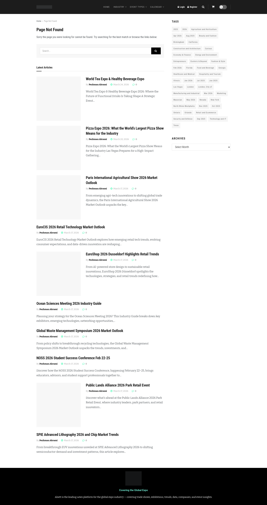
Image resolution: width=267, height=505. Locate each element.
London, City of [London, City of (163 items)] (205, 87)
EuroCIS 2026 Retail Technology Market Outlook (70, 227)
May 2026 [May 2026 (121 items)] (191, 100)
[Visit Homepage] (44, 7)
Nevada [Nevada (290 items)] (203, 100)
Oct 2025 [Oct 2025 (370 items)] (216, 106)
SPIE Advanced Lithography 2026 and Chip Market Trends (77, 434)
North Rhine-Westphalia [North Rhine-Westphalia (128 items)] (184, 106)
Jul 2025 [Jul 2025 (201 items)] (201, 81)
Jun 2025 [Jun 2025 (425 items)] (213, 81)
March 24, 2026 (120, 84)
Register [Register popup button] (192, 7)
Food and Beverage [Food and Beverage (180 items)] (205, 68)
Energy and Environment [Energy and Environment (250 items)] (206, 55)
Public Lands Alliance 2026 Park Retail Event (118, 385)
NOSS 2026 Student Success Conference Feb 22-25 (73, 358)
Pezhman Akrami (98, 84)
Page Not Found (50, 21)
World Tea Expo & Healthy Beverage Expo (115, 79)
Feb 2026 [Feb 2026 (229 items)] (178, 68)
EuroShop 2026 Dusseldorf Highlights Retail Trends (122, 254)
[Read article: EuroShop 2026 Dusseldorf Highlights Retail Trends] (58, 274)
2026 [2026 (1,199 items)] (184, 29)
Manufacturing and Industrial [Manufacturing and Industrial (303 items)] (187, 93)
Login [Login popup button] (181, 7)
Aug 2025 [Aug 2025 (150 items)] (190, 36)
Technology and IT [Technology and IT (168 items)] (218, 119)
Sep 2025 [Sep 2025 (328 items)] (201, 119)
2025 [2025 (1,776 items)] (176, 29)
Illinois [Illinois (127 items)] (177, 81)
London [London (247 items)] (190, 87)
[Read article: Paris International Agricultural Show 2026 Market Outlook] (58, 197)
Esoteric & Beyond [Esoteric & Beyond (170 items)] (199, 61)
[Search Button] (203, 7)
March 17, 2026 (119, 188)
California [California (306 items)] (193, 42)
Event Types (137, 7)
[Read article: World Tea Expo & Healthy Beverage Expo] (58, 98)
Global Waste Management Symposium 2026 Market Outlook (79, 331)
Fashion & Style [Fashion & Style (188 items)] (218, 61)
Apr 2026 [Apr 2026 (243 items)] (178, 36)
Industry (118, 7)
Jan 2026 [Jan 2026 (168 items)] (188, 81)
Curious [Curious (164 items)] (208, 49)
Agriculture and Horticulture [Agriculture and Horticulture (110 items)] (204, 29)
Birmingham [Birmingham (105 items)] (179, 42)
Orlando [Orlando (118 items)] (188, 113)
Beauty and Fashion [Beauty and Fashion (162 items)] (208, 36)
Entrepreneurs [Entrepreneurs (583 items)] (180, 61)
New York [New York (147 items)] (215, 100)
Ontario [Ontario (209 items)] (177, 113)
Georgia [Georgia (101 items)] (222, 68)
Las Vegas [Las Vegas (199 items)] (178, 87)
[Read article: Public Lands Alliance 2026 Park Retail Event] (58, 405)
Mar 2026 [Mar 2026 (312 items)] (208, 93)
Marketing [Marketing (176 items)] (221, 93)
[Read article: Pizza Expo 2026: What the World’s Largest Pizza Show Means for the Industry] (58, 148)
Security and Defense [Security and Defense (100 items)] (183, 119)
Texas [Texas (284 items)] (176, 125)
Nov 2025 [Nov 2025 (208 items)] (203, 106)
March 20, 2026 (120, 139)
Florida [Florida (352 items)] (189, 68)
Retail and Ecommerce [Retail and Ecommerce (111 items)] (206, 113)
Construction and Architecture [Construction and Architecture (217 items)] (187, 49)
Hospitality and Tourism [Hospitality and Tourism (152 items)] (210, 74)
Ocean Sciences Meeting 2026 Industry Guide (68, 303)
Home (106, 7)
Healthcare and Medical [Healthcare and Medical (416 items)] (184, 74)
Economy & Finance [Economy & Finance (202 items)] (182, 55)
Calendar (156, 7)
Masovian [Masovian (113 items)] (178, 100)
